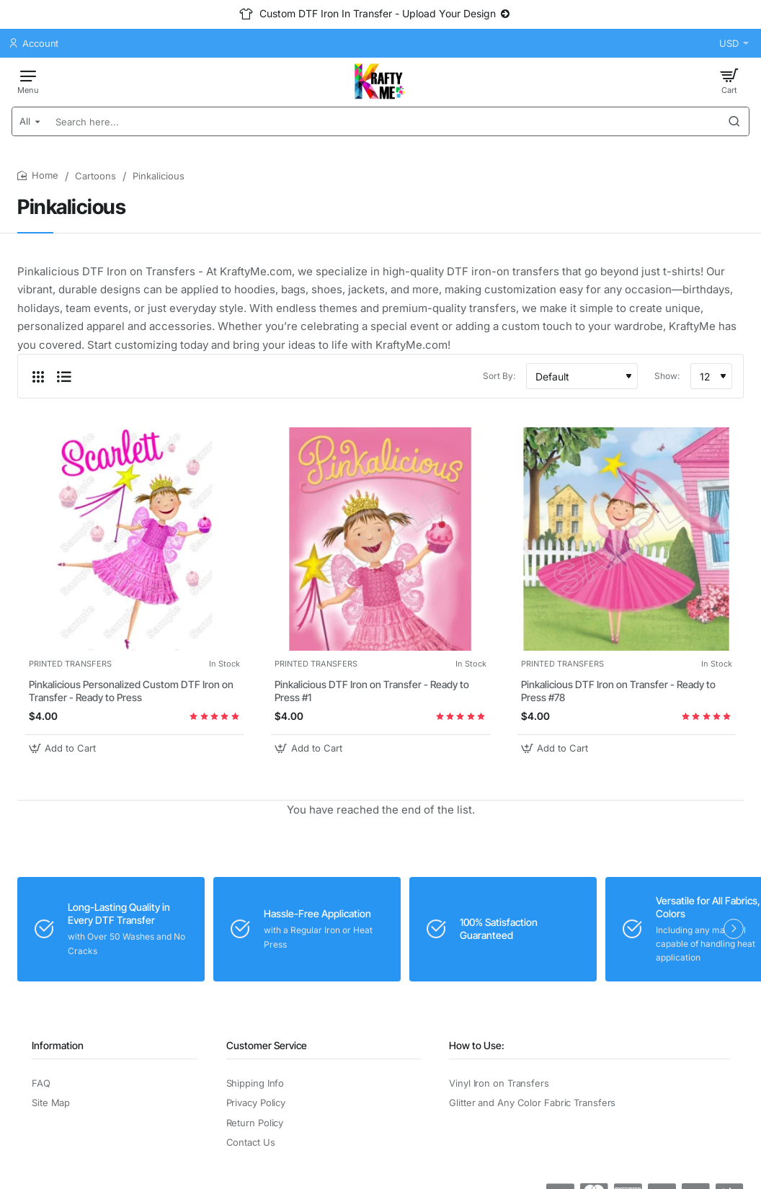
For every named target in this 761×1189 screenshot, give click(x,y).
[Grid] (38, 376)
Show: (667, 375)
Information (58, 1045)
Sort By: (499, 375)
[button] (64, 748)
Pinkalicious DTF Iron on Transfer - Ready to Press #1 (372, 690)
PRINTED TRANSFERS (70, 663)
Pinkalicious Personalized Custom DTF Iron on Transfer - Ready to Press (131, 690)
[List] (64, 376)
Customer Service (266, 1045)
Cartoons (95, 176)
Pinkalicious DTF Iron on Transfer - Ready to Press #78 (618, 690)
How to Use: (476, 1045)
